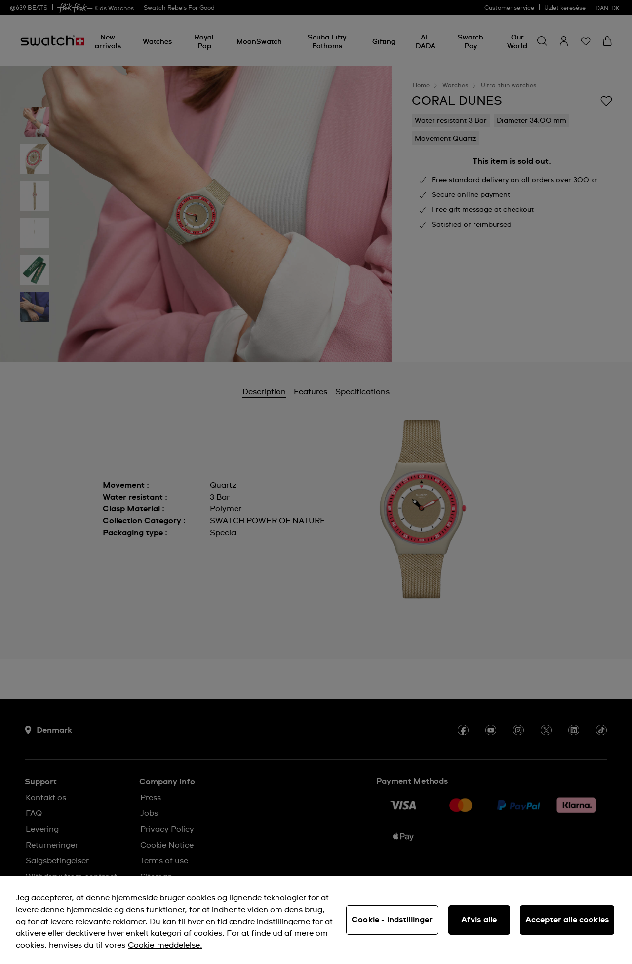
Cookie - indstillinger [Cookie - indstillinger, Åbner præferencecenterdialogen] (392, 920)
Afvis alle (479, 920)
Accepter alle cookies (567, 920)
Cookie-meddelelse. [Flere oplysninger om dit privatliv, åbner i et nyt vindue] (165, 945)
